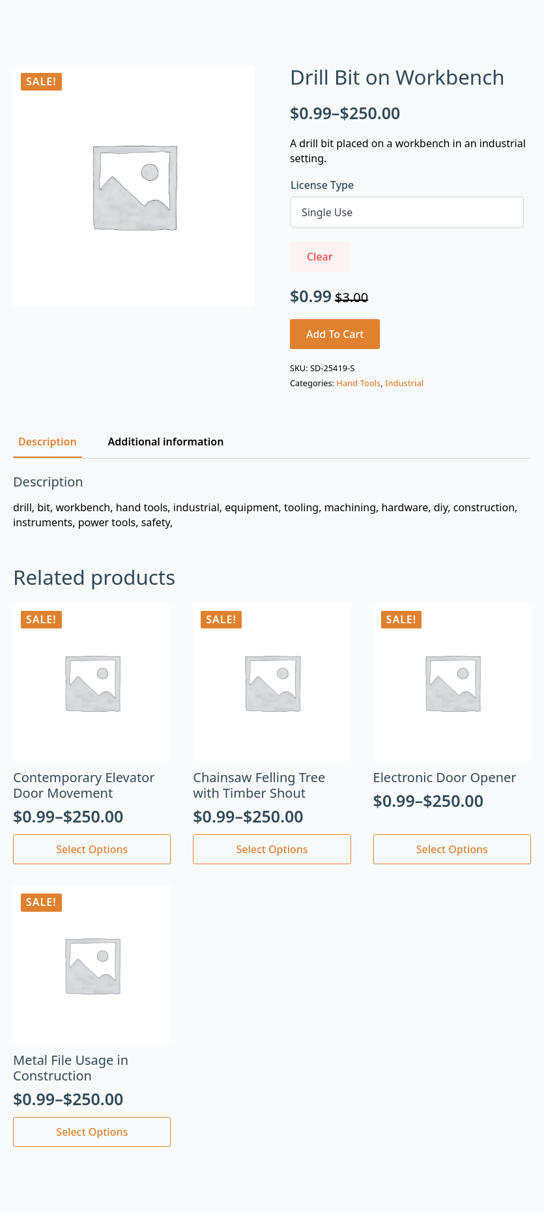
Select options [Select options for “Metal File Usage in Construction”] (92, 1132)
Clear (320, 256)
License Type (322, 185)
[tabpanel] (272, 501)
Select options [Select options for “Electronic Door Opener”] (452, 849)
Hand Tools (358, 383)
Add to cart (335, 334)
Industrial (404, 383)
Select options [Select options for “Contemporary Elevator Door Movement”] (92, 849)
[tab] (47, 441)
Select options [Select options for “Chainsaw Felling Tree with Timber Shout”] (272, 849)
